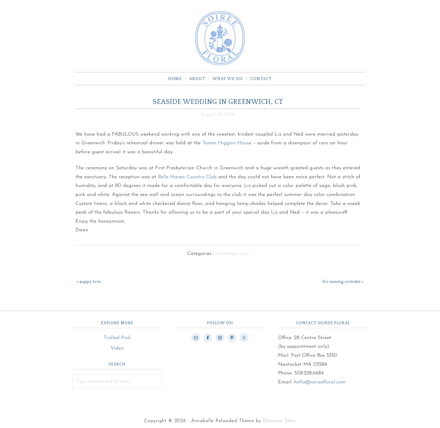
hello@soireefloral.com (319, 382)
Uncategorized (232, 253)
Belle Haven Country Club (187, 177)
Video (117, 348)
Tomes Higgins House (227, 143)
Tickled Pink (117, 337)
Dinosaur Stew (279, 421)
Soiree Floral (220, 38)
